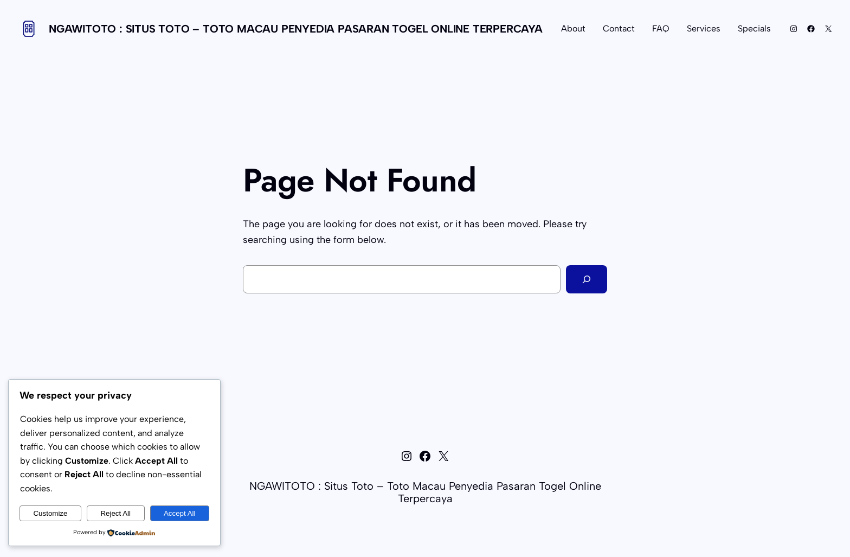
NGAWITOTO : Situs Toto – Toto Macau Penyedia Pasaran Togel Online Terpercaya (296, 28)
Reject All (115, 513)
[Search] (586, 279)
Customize (50, 513)
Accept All (180, 513)
